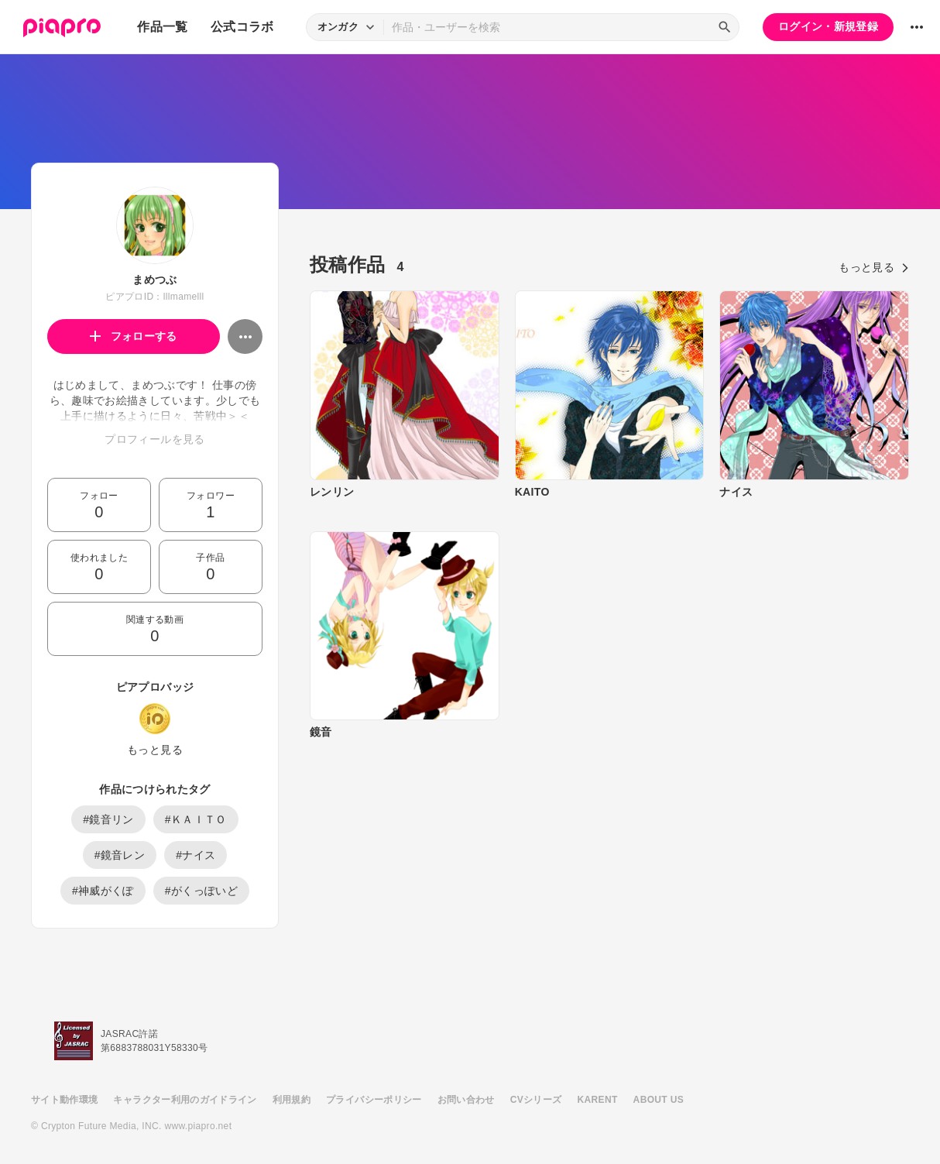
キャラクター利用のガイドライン (184, 1099)
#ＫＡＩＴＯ (196, 819)
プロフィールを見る (154, 439)
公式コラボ (242, 26)
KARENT (598, 1099)
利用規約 (291, 1099)
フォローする (133, 336)
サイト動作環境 (64, 1099)
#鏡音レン (120, 855)
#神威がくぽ (103, 890)
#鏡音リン (108, 819)
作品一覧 (162, 26)
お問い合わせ (466, 1099)
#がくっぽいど (201, 890)
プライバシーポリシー (374, 1099)
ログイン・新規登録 (828, 26)
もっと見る (155, 749)
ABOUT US (658, 1099)
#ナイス (195, 855)
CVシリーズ (536, 1099)
